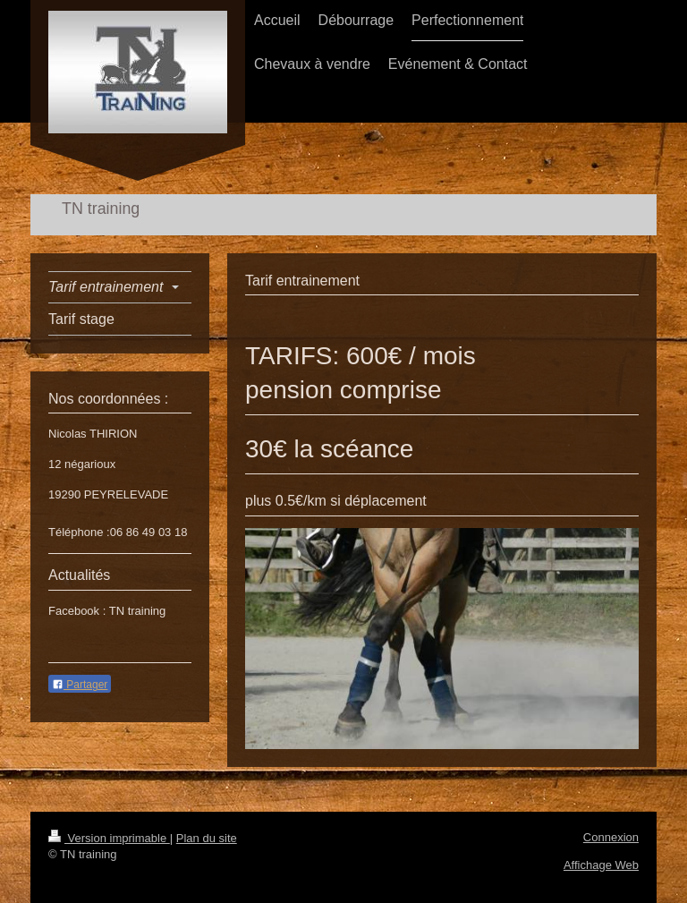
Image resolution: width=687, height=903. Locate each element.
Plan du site (206, 838)
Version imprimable (109, 838)
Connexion (611, 837)
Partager (79, 684)
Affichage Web (601, 865)
